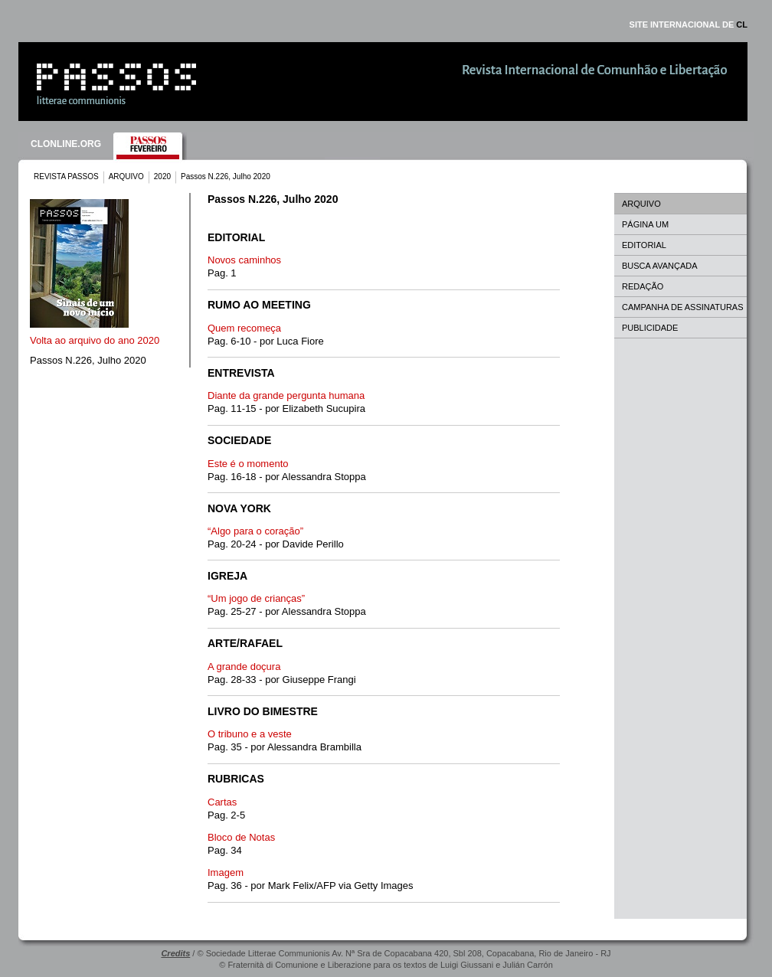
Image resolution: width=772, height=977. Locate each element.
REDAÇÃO (642, 286)
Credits (175, 953)
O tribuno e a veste (250, 734)
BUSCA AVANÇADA (660, 265)
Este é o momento (248, 463)
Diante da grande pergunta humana (286, 395)
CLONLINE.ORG (66, 144)
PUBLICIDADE (650, 327)
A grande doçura (244, 666)
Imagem (226, 872)
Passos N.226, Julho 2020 (88, 360)
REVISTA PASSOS (66, 176)
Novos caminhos (244, 260)
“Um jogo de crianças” (256, 598)
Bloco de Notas (241, 837)
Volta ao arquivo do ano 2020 (94, 340)
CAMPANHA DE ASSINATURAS (683, 307)
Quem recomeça (244, 328)
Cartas (222, 802)
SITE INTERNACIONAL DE (688, 24)
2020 (162, 176)
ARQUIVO (126, 176)
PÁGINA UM (645, 224)
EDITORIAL (644, 245)
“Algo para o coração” (255, 531)
